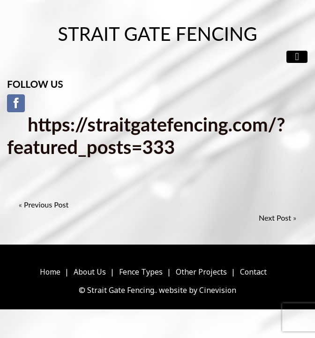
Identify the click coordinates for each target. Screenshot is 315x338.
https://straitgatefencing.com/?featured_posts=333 (146, 135)
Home (50, 272)
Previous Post (46, 204)
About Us (90, 272)
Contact (253, 272)
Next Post (275, 217)
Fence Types (141, 272)
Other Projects (201, 272)
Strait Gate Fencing (157, 34)
